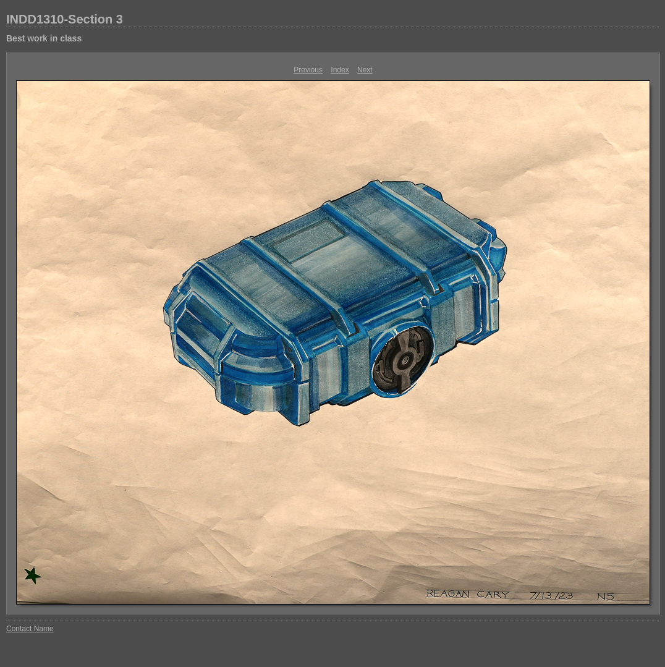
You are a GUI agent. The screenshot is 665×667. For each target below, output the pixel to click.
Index (340, 70)
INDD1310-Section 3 (64, 19)
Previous (308, 70)
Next (365, 70)
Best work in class (44, 38)
